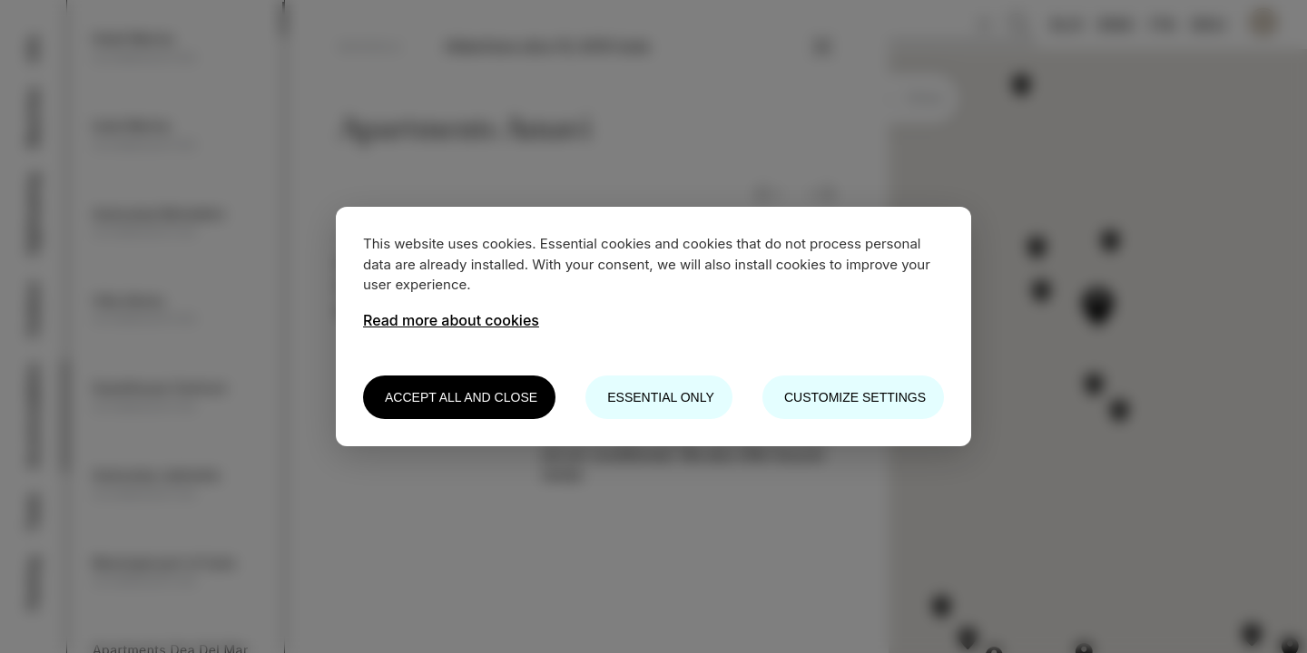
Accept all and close (461, 397)
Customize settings (855, 397)
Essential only (660, 397)
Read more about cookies (451, 320)
